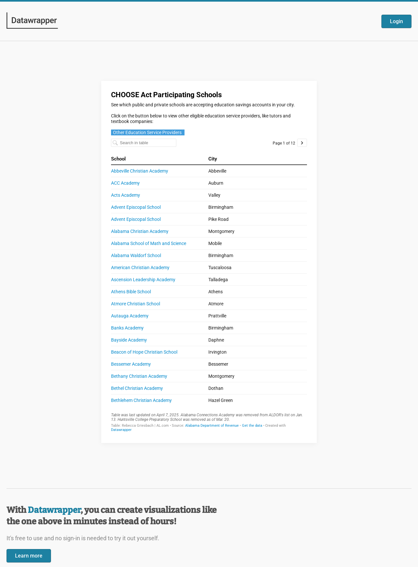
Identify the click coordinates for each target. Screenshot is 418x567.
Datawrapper (54, 510)
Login (396, 21)
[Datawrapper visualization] (209, 261)
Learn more (28, 556)
